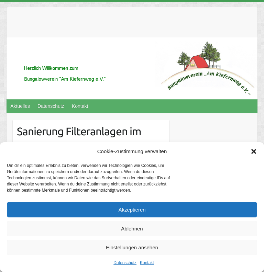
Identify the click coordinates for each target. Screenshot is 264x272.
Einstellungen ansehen (132, 247)
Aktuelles (20, 106)
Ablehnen (132, 228)
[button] (253, 151)
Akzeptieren (131, 210)
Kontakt (147, 262)
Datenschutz (124, 262)
